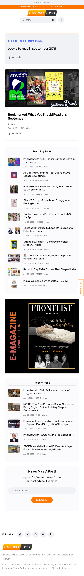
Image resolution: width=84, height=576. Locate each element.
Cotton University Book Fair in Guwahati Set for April (48, 216)
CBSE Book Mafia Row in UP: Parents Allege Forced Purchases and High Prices (47, 448)
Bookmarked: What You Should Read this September (37, 117)
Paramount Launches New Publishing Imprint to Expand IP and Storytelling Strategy (48, 422)
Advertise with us (42, 2)
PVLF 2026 (80, 288)
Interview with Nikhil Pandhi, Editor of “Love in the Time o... (49, 160)
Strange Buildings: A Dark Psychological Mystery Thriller (45, 243)
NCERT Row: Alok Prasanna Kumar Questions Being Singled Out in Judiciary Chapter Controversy (48, 407)
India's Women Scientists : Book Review (45, 281)
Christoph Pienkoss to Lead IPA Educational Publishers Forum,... (48, 229)
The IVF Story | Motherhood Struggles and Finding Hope (47, 202)
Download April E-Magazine (42, 6)
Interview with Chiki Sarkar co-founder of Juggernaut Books (46, 392)
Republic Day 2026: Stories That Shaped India (49, 269)
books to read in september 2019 (32, 49)
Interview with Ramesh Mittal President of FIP (49, 434)
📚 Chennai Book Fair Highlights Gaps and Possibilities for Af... (47, 257)
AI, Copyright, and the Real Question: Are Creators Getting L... (46, 174)
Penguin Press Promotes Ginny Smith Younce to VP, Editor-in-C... (48, 188)
